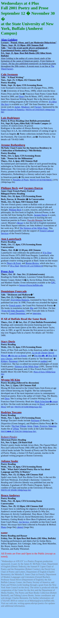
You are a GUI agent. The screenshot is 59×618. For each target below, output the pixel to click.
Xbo (31, 308)
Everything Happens (20, 300)
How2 (42, 404)
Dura (7, 398)
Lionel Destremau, (17, 313)
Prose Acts (7, 271)
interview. (37, 313)
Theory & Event (14, 263)
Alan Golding (9, 39)
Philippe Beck (15, 209)
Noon (21, 96)
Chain (36, 426)
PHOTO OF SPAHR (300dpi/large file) (16, 490)
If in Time (47, 252)
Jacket (17, 107)
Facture (37, 107)
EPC (53, 282)
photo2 (20, 527)
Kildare (4, 361)
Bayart (20, 223)
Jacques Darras (40, 215)
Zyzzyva (43, 426)
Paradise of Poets (21, 179)
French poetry (15, 305)
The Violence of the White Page (34, 228)
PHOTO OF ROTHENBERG (41, 180)
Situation (52, 426)
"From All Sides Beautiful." (13, 310)
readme (43, 361)
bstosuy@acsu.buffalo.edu (31, 285)
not (12, 406)
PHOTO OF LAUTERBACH (31, 266)
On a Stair (14, 266)
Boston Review (32, 263)
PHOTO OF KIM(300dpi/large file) (28, 407)
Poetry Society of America (12, 109)
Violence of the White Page (27, 366)
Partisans (35, 420)
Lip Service (24, 522)
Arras (29, 426)
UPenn (16, 428)
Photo (3, 527)
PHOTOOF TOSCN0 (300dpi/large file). (18, 431)
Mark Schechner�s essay (46, 401)
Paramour (13, 361)
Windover (25, 107)
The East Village (18, 426)
